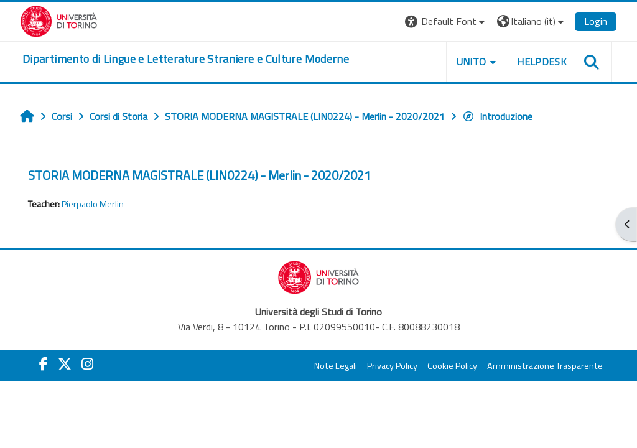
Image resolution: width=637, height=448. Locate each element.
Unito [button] (471, 61)
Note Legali (335, 366)
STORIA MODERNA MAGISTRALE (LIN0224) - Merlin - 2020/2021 (199, 175)
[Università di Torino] (59, 19)
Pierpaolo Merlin (93, 204)
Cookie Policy (452, 366)
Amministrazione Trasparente (545, 366)
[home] (185, 59)
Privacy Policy (392, 366)
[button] (446, 21)
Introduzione (497, 116)
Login (595, 21)
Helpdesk (542, 61)
